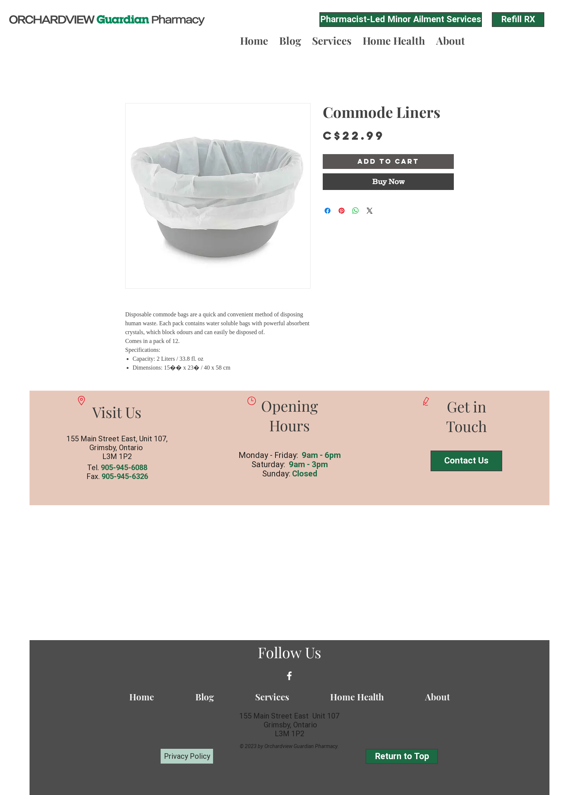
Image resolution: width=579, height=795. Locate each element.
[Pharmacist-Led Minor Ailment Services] (400, 19)
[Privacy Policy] (187, 756)
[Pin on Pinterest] (341, 210)
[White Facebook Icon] (289, 676)
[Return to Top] (402, 756)
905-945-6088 (124, 467)
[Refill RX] (518, 19)
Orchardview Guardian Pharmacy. (301, 746)
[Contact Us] (466, 461)
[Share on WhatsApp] (355, 210)
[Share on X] (369, 210)
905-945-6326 (125, 476)
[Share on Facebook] (327, 210)
